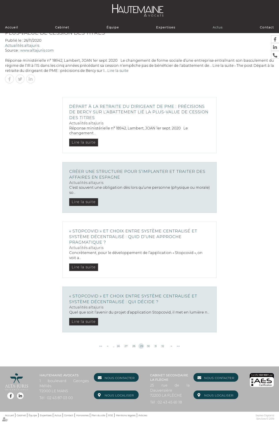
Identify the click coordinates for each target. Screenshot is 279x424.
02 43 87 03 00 (60, 398)
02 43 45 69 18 (170, 402)
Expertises (165, 27)
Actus (218, 27)
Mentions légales (126, 415)
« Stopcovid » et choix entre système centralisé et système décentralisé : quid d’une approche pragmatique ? (133, 237)
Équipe (112, 27)
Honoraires (82, 415)
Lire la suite (117, 71)
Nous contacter (119, 378)
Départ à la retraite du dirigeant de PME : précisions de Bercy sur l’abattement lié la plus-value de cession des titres (138, 112)
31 (155, 346)
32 (162, 346)
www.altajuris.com (37, 50)
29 (141, 346)
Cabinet (62, 27)
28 (133, 346)
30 (148, 346)
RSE (110, 415)
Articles (142, 415)
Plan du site (98, 415)
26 (118, 346)
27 (126, 346)
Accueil (11, 27)
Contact (267, 27)
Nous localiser (119, 395)
